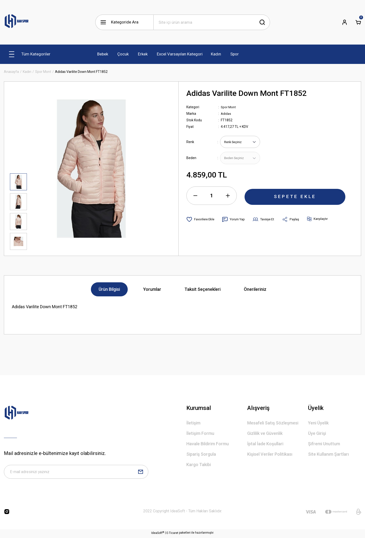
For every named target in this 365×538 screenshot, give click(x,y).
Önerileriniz (255, 289)
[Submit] (140, 472)
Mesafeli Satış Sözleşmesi (272, 422)
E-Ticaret (172, 534)
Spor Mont (229, 107)
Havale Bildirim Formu (207, 443)
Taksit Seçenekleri (202, 289)
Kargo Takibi (198, 464)
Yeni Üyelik (318, 422)
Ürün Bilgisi (109, 289)
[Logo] (16, 22)
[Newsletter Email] (76, 472)
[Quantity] (211, 196)
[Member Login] (345, 22)
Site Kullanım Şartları (328, 454)
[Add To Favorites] (201, 220)
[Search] (211, 22)
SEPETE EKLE (294, 196)
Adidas (226, 113)
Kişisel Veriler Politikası (269, 454)
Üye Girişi (317, 433)
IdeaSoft (157, 534)
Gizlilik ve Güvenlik (265, 433)
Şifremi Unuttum (324, 443)
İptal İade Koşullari (265, 443)
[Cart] (358, 22)
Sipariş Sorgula (201, 454)
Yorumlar (152, 289)
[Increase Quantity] (228, 196)
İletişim (193, 422)
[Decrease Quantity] (195, 196)
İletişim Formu (200, 433)
